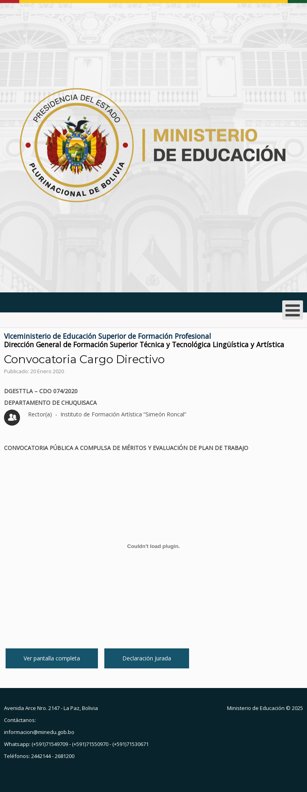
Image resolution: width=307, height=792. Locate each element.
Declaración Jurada (146, 658)
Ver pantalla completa (52, 658)
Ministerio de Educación (256, 708)
